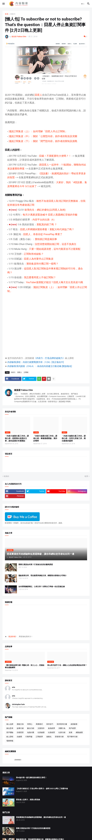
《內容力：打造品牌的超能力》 (49, 358)
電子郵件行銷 (72, 737)
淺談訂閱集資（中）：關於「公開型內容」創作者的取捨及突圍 (43, 136)
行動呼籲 (28, 737)
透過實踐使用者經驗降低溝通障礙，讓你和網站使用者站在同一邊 (41, 817)
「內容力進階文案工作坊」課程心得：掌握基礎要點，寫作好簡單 (45, 438)
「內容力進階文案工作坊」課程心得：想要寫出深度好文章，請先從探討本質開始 (17, 438)
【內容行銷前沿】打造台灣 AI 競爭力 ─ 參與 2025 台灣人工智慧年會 (42, 789)
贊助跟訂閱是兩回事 (46, 239)
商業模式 (39, 724)
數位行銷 (30, 728)
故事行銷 (20, 728)
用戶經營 (72, 728)
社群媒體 (41, 732)
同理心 (29, 724)
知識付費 (30, 732)
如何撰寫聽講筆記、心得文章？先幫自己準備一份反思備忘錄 (41, 586)
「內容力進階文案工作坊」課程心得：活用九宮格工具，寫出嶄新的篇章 (74, 438)
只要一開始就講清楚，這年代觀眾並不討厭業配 (54, 248)
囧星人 (38, 94)
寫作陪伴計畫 (62, 724)
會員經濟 (51, 728)
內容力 (12, 14)
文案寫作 (41, 728)
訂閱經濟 (39, 737)
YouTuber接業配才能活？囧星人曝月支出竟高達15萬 (54, 282)
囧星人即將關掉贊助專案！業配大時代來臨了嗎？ (47, 229)
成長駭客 (74, 724)
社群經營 (51, 732)
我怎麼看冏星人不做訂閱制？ (40, 277)
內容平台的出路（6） (44, 219)
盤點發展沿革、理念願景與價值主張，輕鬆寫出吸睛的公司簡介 (42, 575)
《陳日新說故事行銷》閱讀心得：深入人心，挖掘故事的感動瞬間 (24, 666)
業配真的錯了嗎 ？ (47, 224)
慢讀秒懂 (12, 636)
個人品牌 (9, 724)
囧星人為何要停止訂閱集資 (38, 258)
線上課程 (9, 737)
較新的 (6, 476)
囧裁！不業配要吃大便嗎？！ (55, 155)
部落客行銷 (59, 737)
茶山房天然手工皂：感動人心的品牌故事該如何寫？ (67, 665)
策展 (70, 732)
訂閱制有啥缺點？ (34, 253)
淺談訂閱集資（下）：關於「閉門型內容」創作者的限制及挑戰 (43, 141)
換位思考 (9, 728)
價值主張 (20, 724)
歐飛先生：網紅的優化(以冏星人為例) (45, 209)
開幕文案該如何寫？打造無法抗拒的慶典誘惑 (35, 564)
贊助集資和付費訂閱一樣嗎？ (42, 263)
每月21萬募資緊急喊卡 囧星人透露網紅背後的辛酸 (50, 214)
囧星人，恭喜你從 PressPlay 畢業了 (42, 234)
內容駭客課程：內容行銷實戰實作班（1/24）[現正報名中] (35, 362)
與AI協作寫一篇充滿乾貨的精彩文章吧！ (31, 777)
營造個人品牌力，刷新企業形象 (28, 800)
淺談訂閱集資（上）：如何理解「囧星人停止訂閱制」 (38, 131)
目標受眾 (20, 732)
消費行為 (61, 728)
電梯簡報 (9, 741)
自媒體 (19, 737)
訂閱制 (26, 372)
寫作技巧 (49, 724)
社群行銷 (61, 732)
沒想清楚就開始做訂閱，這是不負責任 (55, 244)
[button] (3, 4)
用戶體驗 (9, 732)
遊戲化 (48, 737)
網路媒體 (79, 732)
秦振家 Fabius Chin (23, 390)
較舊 (86, 476)
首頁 (6, 14)
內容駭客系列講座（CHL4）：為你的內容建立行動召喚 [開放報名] (39, 366)
